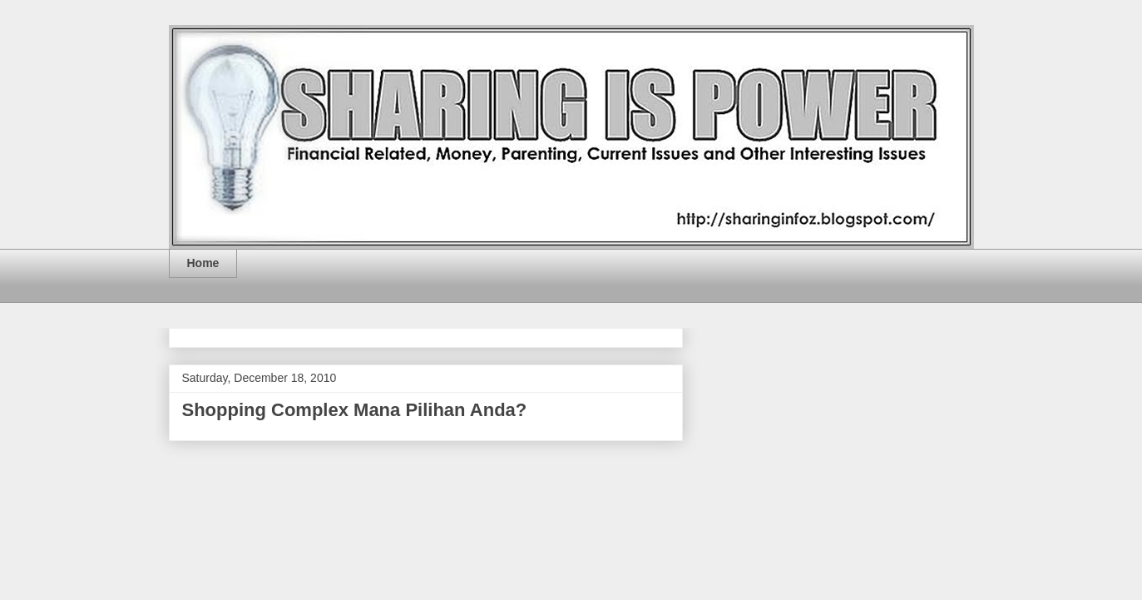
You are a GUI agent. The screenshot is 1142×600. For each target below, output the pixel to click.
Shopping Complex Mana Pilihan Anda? (354, 409)
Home (203, 263)
